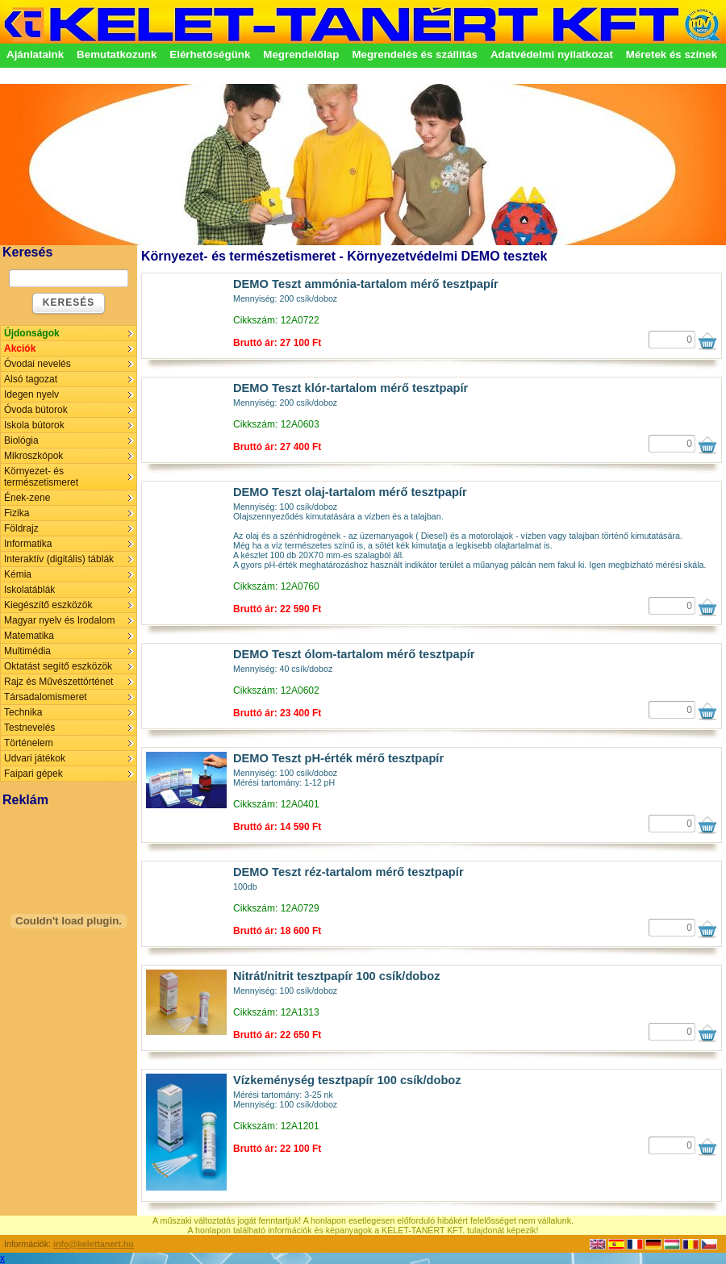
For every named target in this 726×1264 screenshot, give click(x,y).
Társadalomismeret (45, 697)
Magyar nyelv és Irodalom (59, 620)
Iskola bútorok (34, 425)
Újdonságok (32, 333)
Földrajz (21, 528)
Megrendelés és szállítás (415, 54)
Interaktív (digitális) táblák (59, 559)
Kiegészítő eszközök (48, 605)
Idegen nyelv (31, 394)
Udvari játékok (34, 758)
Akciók (19, 348)
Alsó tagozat (30, 379)
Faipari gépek (33, 773)
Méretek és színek (671, 54)
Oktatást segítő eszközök (58, 666)
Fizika (16, 513)
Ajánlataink (35, 54)
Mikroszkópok (33, 455)
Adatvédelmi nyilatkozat (551, 54)
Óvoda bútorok (36, 409)
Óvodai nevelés (37, 363)
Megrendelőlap (301, 54)
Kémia (17, 574)
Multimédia (27, 651)
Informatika (28, 543)
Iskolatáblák (29, 589)
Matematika (29, 635)
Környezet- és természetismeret (41, 476)
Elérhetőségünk (209, 54)
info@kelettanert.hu (93, 1244)
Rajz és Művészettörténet (58, 681)
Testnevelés (29, 727)
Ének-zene (27, 497)
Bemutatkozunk (116, 54)
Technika (23, 712)
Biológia (21, 440)
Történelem (28, 743)
